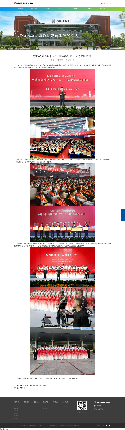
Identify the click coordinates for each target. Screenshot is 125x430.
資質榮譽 (16, 415)
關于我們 (34, 8)
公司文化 (16, 410)
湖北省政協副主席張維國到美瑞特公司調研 (33, 385)
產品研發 (61, 8)
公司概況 (16, 406)
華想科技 (76, 425)
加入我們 (102, 8)
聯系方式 (64, 408)
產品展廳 (47, 8)
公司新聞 (16, 418)
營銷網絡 (75, 8)
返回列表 (22, 388)
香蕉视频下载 (4, 429)
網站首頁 (20, 8)
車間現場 (16, 413)
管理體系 (45, 408)
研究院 (44, 406)
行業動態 (89, 8)
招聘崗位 (64, 406)
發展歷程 (16, 408)
